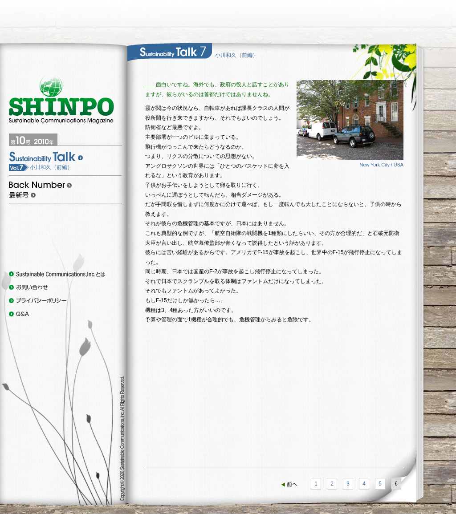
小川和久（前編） (41, 167)
